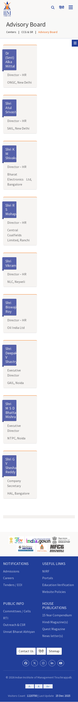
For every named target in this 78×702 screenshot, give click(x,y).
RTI (5, 618)
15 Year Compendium (57, 615)
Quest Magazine (53, 629)
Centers (11, 32)
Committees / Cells (17, 611)
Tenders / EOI (12, 585)
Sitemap (54, 651)
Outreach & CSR (14, 625)
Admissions (11, 571)
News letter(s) (52, 636)
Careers (8, 578)
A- (29, 686)
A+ (48, 686)
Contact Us (26, 651)
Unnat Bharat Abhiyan (19, 632)
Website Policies (54, 592)
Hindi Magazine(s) (55, 622)
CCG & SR (27, 32)
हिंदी (41, 651)
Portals (47, 578)
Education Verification (58, 585)
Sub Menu (76, 43)
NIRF (45, 571)
